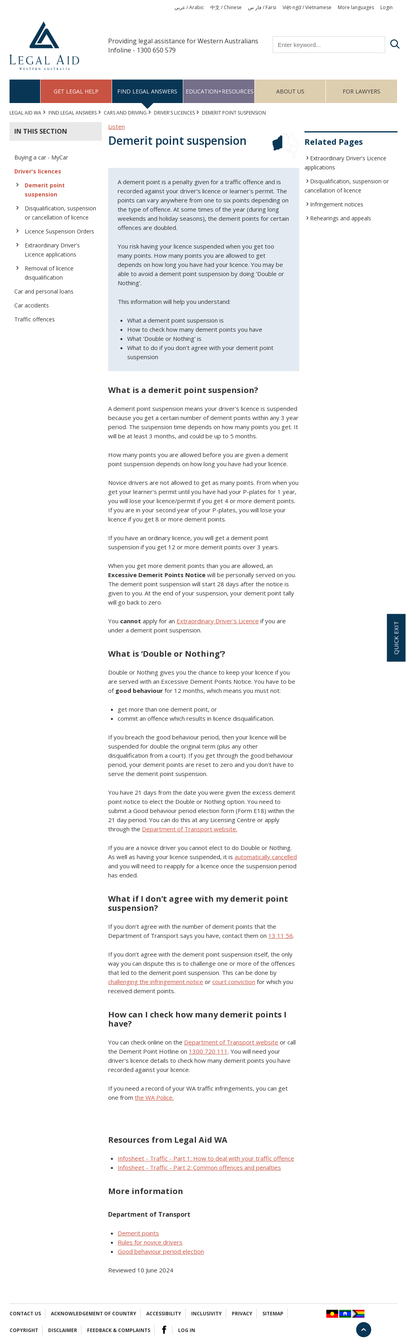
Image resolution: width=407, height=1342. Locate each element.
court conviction (233, 982)
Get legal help (76, 91)
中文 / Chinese (226, 7)
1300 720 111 (208, 1051)
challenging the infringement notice (155, 982)
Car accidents (31, 305)
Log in (186, 1330)
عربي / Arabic (189, 7)
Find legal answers (147, 91)
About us (290, 91)
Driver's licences (174, 112)
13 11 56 (280, 935)
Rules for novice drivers (150, 1242)
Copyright (24, 1330)
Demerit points (138, 1233)
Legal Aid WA (25, 112)
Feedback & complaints (118, 1330)
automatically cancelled (266, 857)
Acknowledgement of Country (93, 1313)
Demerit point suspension (45, 189)
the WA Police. (154, 1097)
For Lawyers (361, 91)
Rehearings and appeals (340, 218)
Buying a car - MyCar (41, 157)
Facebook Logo (164, 1330)
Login (386, 7)
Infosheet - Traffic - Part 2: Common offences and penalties (199, 1167)
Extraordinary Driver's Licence (217, 621)
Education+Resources (220, 91)
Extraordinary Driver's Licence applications (52, 249)
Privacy (242, 1313)
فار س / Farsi (262, 7)
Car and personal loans (44, 291)
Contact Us (25, 1313)
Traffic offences (34, 319)
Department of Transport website (231, 1042)
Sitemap (272, 1313)
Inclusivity (206, 1313)
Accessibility (163, 1313)
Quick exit (396, 638)
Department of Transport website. (189, 829)
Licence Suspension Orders (59, 231)
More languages (356, 7)
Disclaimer (62, 1330)
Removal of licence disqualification (49, 273)
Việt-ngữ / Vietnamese (307, 7)
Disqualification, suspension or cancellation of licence (60, 212)
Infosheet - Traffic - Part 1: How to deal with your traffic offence (206, 1158)
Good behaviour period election (161, 1251)
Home (25, 91)
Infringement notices (336, 204)
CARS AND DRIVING (125, 112)
